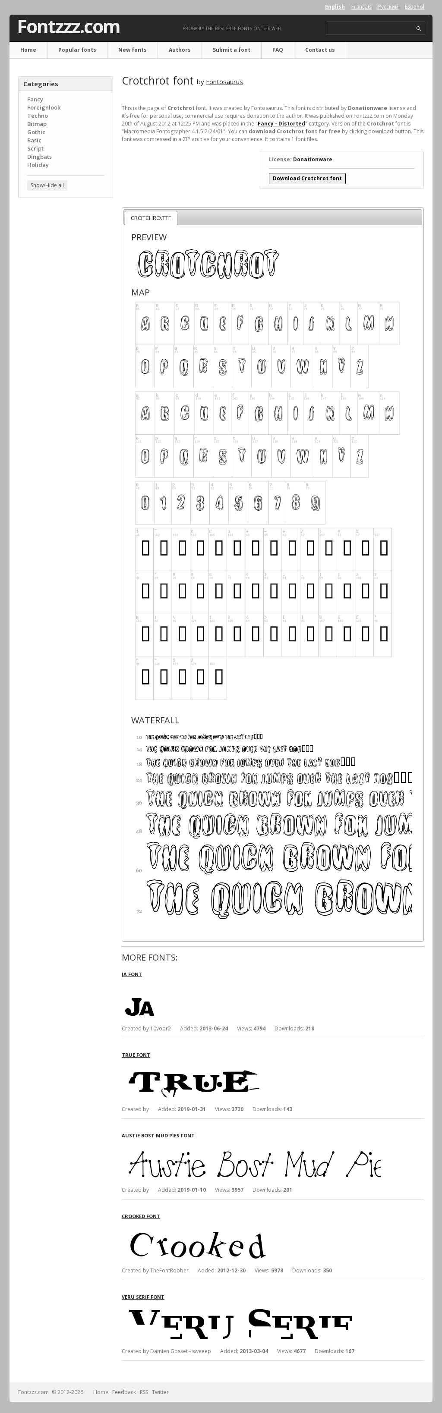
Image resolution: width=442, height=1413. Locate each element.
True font (136, 1055)
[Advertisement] (65, 343)
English (335, 6)
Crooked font (141, 1216)
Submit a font (231, 49)
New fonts (132, 49)
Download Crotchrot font (307, 178)
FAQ (277, 49)
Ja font (132, 974)
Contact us (320, 49)
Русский (388, 6)
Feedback (124, 1392)
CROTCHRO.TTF (151, 218)
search (419, 28)
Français (361, 6)
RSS (144, 1392)
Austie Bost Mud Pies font (158, 1135)
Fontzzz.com (68, 26)
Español (414, 6)
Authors (180, 49)
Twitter (160, 1392)
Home (28, 49)
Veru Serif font (143, 1297)
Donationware (312, 159)
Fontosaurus (224, 81)
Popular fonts (77, 49)
